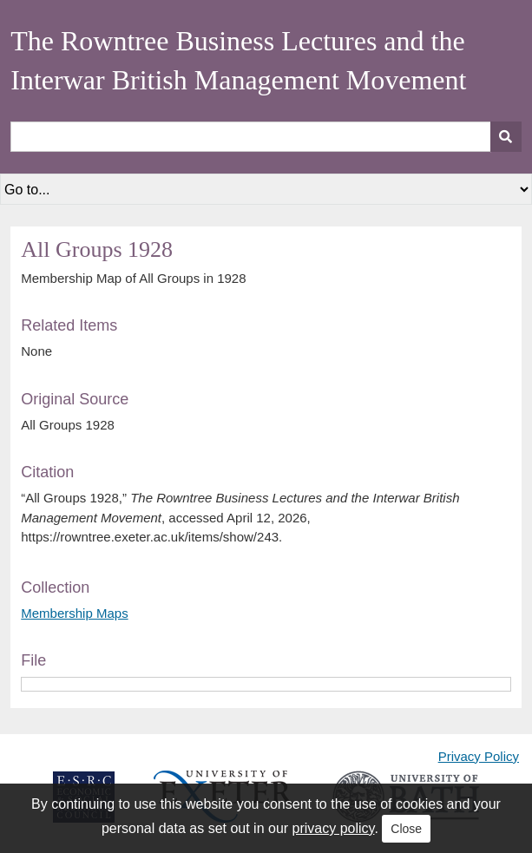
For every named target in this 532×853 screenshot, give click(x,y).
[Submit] (506, 136)
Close (406, 829)
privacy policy (333, 828)
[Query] (265, 136)
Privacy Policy (478, 756)
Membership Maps (74, 613)
